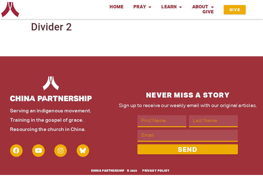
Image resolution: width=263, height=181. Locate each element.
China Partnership (107, 170)
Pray (142, 7)
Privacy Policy (156, 170)
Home (116, 7)
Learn (171, 7)
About (203, 7)
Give (208, 12)
